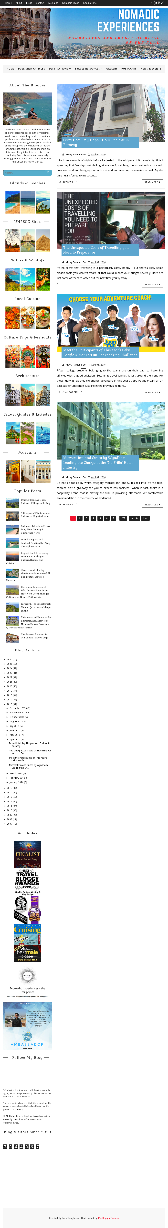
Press (29, 2)
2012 (9, 801)
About (19, 2)
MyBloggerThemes (108, 1218)
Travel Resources (87, 68)
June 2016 (15, 730)
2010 (9, 810)
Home (8, 2)
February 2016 (17, 777)
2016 (9, 704)
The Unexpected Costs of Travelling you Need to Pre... (30, 752)
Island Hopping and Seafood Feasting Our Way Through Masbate (35, 543)
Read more (152, 182)
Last (145, 518)
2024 (9, 668)
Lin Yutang (18, 1109)
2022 (9, 677)
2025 (9, 663)
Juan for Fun (68, 392)
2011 (9, 805)
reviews (66, 182)
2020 (9, 686)
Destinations (58, 68)
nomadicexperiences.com (24, 1119)
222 (123, 518)
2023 (9, 672)
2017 (9, 699)
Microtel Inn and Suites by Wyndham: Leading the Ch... (28, 766)
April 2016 (15, 739)
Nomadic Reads (70, 2)
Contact (40, 2)
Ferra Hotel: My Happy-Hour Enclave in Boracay (29, 744)
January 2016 (16, 782)
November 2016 (18, 712)
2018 (9, 695)
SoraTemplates (70, 1218)
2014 (9, 792)
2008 (9, 819)
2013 (9, 796)
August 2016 (16, 721)
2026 (9, 659)
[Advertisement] (84, 1185)
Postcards (129, 68)
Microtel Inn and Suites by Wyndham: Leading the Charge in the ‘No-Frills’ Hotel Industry (98, 463)
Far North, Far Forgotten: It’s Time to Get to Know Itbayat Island (36, 607)
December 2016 (18, 708)
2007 (9, 823)
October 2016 (17, 716)
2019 (9, 690)
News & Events (151, 68)
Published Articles (31, 68)
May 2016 (15, 734)
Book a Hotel (90, 2)
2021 (9, 681)
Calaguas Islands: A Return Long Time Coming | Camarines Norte (36, 529)
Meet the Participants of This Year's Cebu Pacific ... (28, 759)
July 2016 (14, 725)
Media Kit (53, 2)
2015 (9, 787)
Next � (134, 518)
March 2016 (16, 773)
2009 (9, 814)
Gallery (111, 68)
